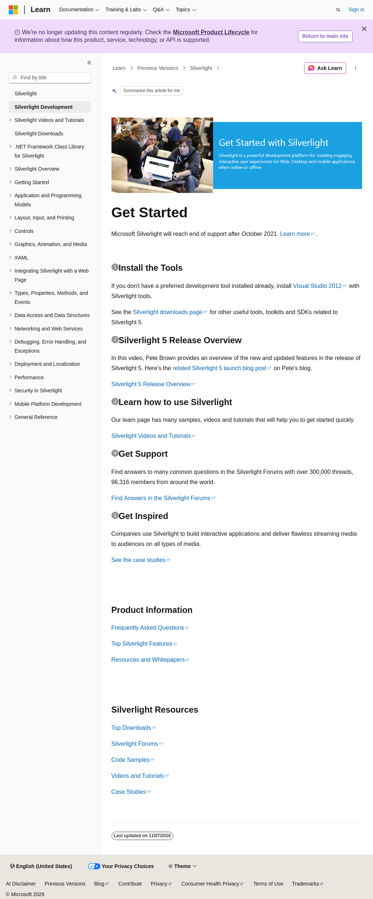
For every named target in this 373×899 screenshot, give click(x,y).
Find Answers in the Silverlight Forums (161, 498)
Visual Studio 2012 (317, 286)
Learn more (295, 234)
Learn (119, 68)
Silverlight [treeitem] (26, 93)
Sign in (356, 9)
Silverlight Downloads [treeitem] (39, 133)
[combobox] (50, 78)
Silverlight (201, 68)
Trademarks (305, 884)
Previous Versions (157, 68)
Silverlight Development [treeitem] (43, 107)
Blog (99, 884)
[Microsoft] (13, 10)
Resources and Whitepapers (148, 660)
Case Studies (128, 792)
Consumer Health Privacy (210, 884)
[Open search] (338, 9)
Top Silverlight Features (141, 644)
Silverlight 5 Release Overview (151, 384)
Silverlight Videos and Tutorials (151, 436)
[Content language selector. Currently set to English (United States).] (41, 866)
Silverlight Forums (134, 744)
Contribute (130, 884)
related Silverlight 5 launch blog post (219, 368)
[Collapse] (89, 62)
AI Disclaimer (21, 884)
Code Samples (130, 760)
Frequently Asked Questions (147, 628)
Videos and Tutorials (137, 776)
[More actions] (355, 68)
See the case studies (138, 560)
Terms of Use (268, 884)
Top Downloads (131, 728)
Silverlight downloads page (167, 312)
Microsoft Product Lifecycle (211, 32)
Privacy (159, 884)
